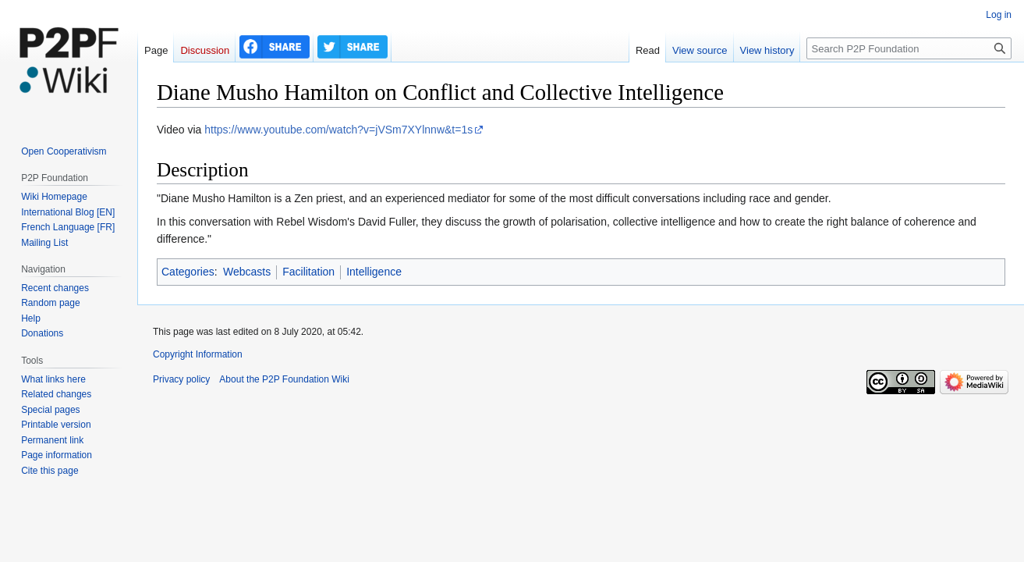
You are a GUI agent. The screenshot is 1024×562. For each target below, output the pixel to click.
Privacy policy (181, 379)
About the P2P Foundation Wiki (284, 379)
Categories (187, 271)
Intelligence (374, 271)
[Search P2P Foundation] (909, 48)
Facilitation (308, 271)
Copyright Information (198, 354)
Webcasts (247, 271)
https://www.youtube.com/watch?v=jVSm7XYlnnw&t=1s (338, 129)
